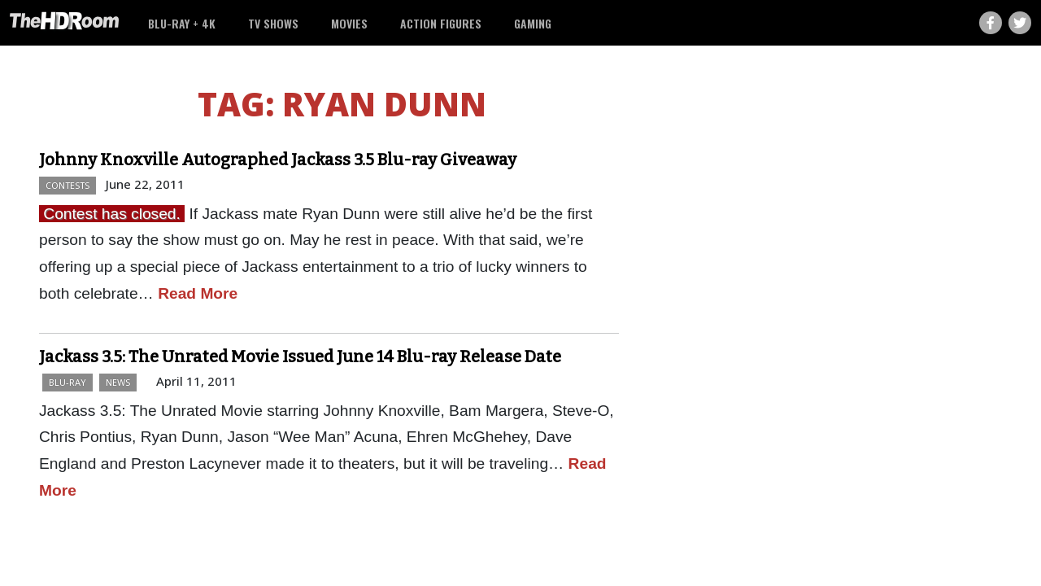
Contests (67, 185)
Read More (197, 293)
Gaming (532, 23)
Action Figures (440, 23)
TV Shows (273, 23)
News (118, 382)
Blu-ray (67, 382)
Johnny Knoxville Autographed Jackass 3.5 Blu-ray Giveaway (277, 159)
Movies (349, 23)
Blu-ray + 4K (182, 23)
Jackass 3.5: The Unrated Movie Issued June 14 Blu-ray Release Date (300, 356)
